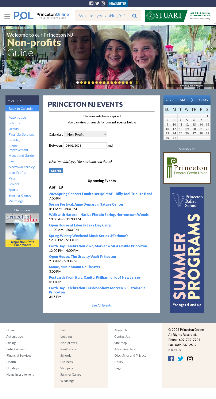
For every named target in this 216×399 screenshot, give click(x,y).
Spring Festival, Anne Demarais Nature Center (86, 204)
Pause (137, 82)
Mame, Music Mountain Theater (74, 267)
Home (10, 330)
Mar (184, 100)
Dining (11, 343)
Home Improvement (18, 148)
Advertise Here (125, 349)
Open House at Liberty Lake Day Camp (80, 225)
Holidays (12, 368)
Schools (14, 123)
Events (15, 100)
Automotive (17, 117)
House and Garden (22, 155)
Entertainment (16, 349)
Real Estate (68, 349)
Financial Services (21, 134)
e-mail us (174, 350)
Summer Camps (20, 195)
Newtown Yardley (22, 167)
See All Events (102, 305)
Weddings (16, 201)
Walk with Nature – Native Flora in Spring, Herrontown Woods (99, 215)
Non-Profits (17, 172)
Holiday (14, 140)
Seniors (14, 184)
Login (118, 368)
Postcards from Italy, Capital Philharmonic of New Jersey (95, 277)
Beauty (14, 129)
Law (12, 161)
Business (66, 362)
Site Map (120, 343)
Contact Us (122, 336)
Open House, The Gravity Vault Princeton (82, 256)
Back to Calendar (21, 108)
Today (202, 100)
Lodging (66, 336)
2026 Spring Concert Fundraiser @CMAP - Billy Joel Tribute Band (100, 194)
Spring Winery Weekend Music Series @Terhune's (88, 236)
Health (11, 362)
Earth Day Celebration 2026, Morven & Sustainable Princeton (98, 246)
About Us (120, 330)
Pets (12, 178)
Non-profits (68, 343)
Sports (13, 189)
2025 (169, 100)
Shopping (66, 368)
